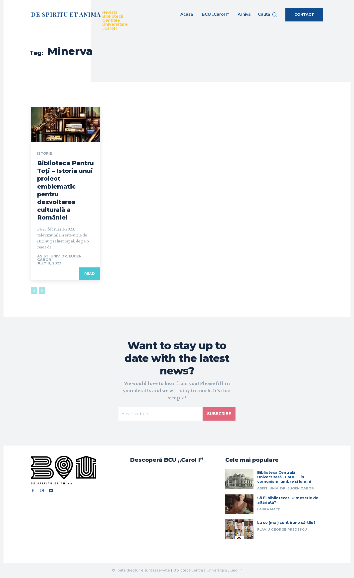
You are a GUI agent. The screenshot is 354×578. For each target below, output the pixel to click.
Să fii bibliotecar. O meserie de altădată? (287, 500)
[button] (267, 14)
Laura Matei (269, 509)
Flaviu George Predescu (282, 530)
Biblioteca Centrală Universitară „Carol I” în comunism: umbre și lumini (284, 477)
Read (89, 274)
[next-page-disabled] (42, 291)
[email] (160, 414)
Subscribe (219, 413)
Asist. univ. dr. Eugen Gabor (59, 258)
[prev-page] (34, 291)
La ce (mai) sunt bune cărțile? (286, 522)
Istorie (44, 153)
